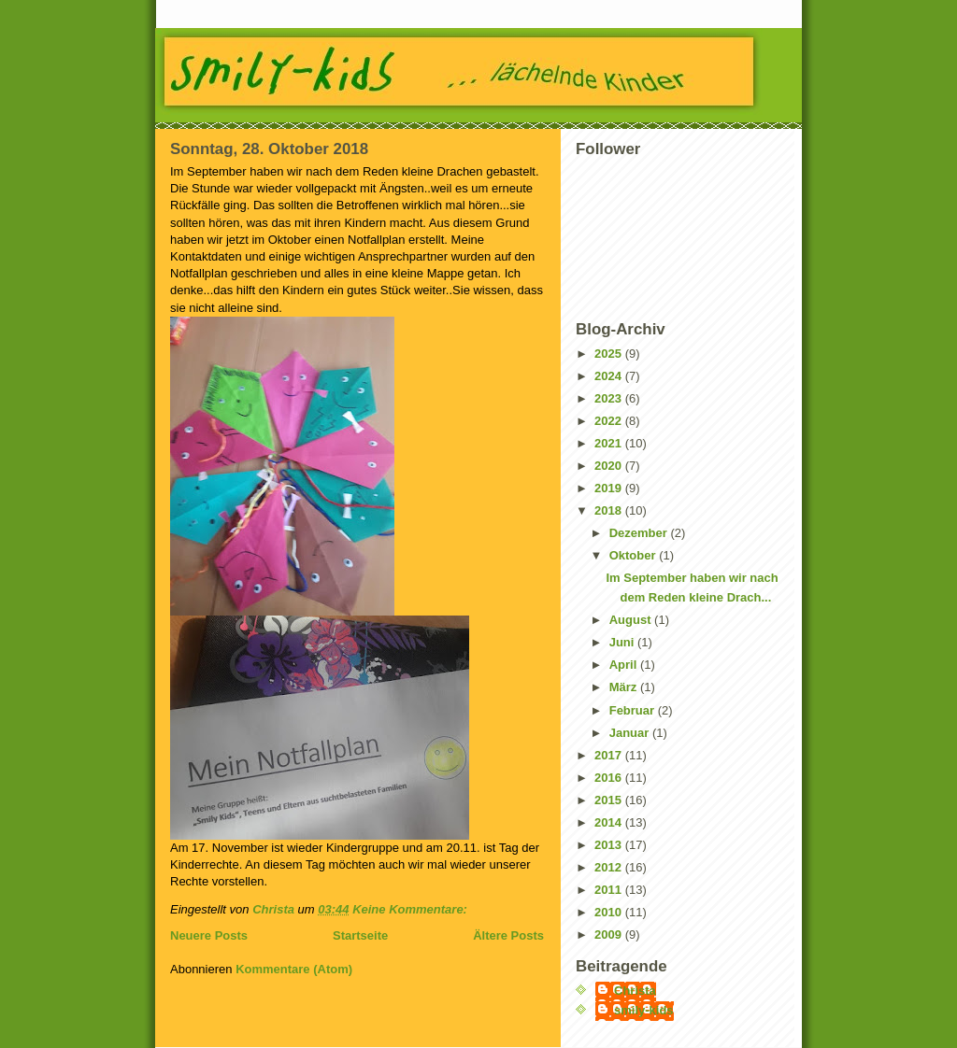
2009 (609, 935)
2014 (609, 822)
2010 (609, 912)
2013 (609, 845)
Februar (633, 710)
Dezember (640, 533)
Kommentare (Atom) (294, 969)
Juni (623, 642)
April (624, 665)
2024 (609, 376)
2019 (609, 488)
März (624, 687)
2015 (609, 800)
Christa (635, 991)
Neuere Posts (209, 935)
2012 (609, 867)
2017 (609, 755)
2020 (609, 466)
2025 (609, 354)
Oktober (634, 555)
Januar (630, 733)
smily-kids (644, 1010)
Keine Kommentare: (411, 909)
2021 (609, 443)
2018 (609, 510)
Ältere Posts (508, 935)
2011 (609, 890)
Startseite (360, 935)
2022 (609, 421)
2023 (609, 398)
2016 (609, 778)
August (631, 620)
